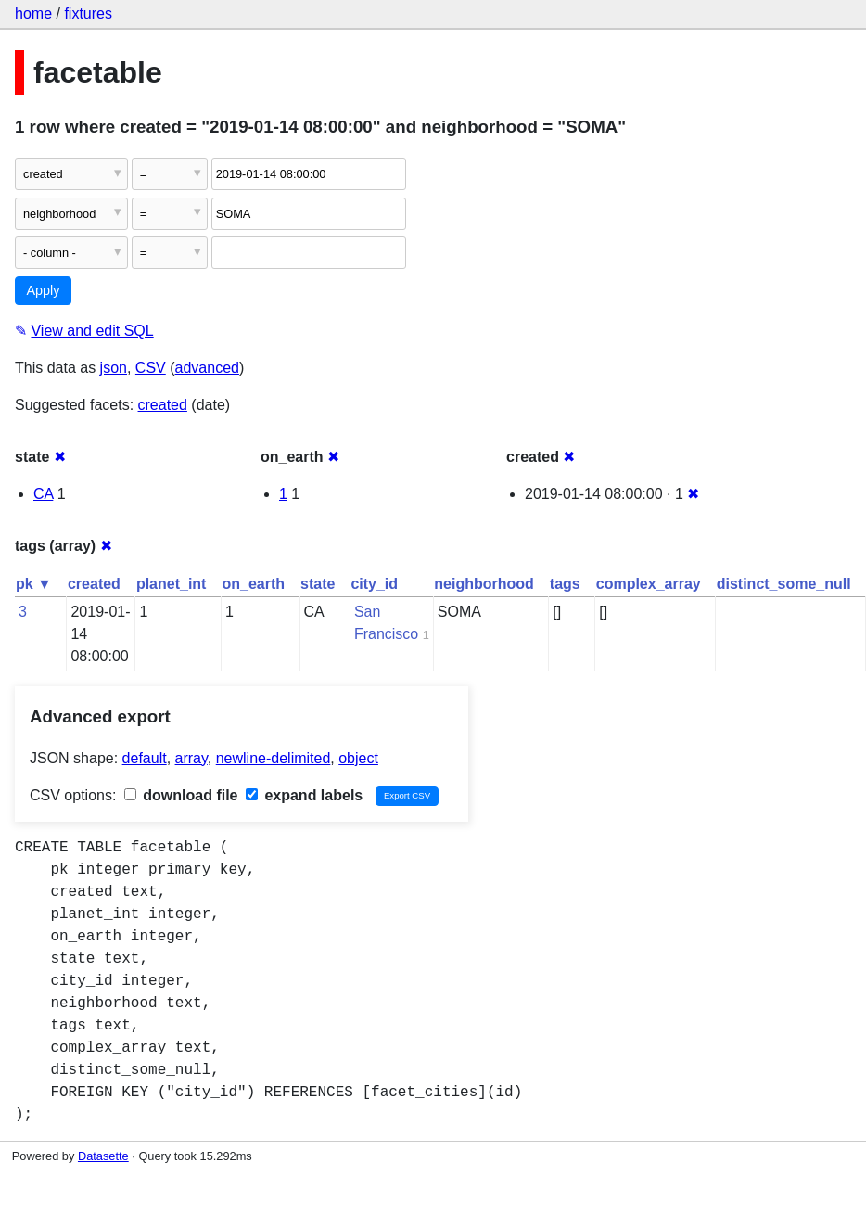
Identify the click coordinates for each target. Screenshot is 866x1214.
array (191, 758)
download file (181, 795)
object (358, 758)
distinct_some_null (784, 584)
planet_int (171, 584)
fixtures (88, 13)
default (144, 758)
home (33, 13)
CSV (150, 368)
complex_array (648, 584)
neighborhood (484, 584)
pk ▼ (34, 584)
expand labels (304, 795)
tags (565, 584)
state (317, 584)
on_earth (253, 584)
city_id (374, 584)
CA (43, 494)
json (113, 368)
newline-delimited (273, 758)
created (162, 405)
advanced (207, 368)
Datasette (103, 1156)
